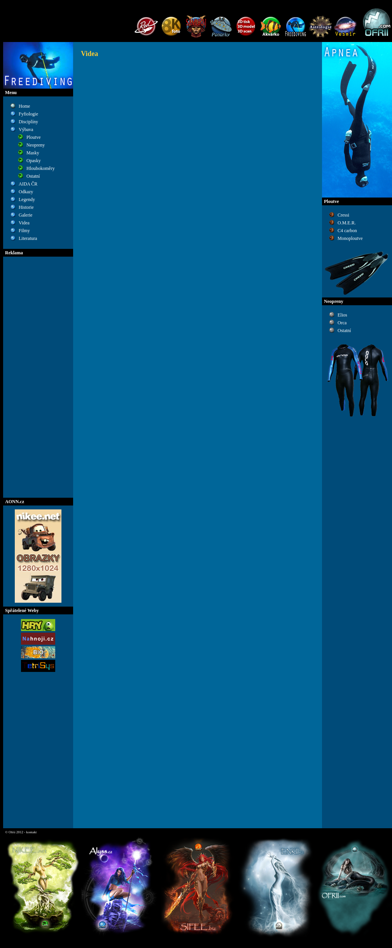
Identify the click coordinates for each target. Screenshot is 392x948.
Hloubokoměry (40, 168)
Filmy (24, 230)
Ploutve (33, 137)
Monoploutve (350, 238)
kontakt (31, 832)
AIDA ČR (28, 184)
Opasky (33, 160)
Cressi (343, 215)
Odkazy (26, 191)
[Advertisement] (38, 377)
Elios (342, 315)
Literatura (28, 238)
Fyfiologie (28, 114)
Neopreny (35, 145)
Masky (32, 153)
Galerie (25, 215)
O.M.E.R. (347, 223)
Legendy (27, 199)
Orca (342, 322)
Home (24, 106)
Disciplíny (28, 121)
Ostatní (33, 176)
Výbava (26, 129)
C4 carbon (347, 230)
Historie (26, 207)
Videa (24, 223)
